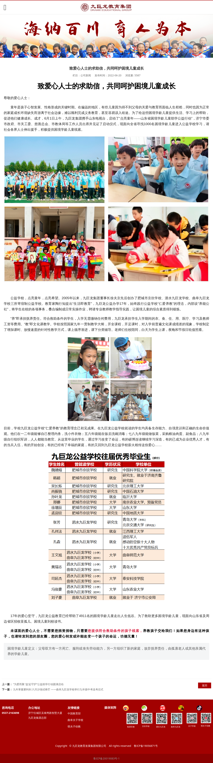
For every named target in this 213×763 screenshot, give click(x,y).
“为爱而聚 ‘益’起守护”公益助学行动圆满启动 (38, 684)
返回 (204, 685)
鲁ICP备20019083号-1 (106, 758)
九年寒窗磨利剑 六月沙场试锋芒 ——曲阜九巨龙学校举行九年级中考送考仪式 (58, 689)
